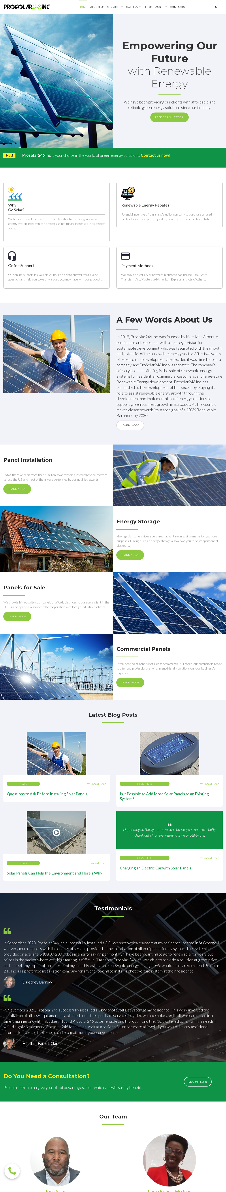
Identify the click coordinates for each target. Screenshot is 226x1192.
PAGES (161, 7)
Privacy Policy (212, 1184)
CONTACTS (177, 7)
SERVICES (115, 7)
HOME (83, 7)
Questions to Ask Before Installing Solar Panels (47, 714)
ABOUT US (97, 7)
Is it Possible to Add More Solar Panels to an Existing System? (164, 716)
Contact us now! (156, 155)
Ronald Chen (98, 704)
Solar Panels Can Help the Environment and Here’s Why (54, 749)
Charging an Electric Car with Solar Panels (155, 788)
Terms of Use (186, 1184)
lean (188, 1052)
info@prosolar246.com (142, 1122)
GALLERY (133, 7)
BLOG (148, 7)
